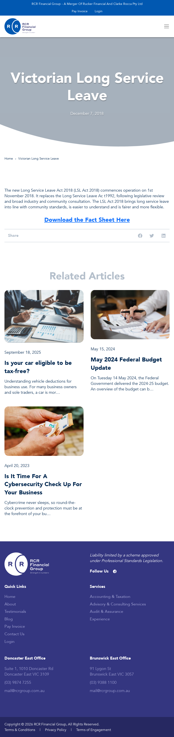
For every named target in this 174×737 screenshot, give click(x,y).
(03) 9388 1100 (103, 682)
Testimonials (15, 611)
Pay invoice (80, 11)
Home (8, 158)
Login (98, 11)
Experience (100, 619)
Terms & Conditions (19, 730)
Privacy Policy (55, 730)
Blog (8, 619)
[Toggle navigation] (167, 26)
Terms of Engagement (93, 730)
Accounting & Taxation (110, 596)
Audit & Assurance (106, 611)
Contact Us (14, 633)
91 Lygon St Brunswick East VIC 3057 (112, 671)
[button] (140, 235)
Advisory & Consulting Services (118, 604)
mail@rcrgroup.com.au (24, 690)
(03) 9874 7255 (17, 682)
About (10, 604)
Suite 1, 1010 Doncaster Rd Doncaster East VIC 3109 (28, 671)
